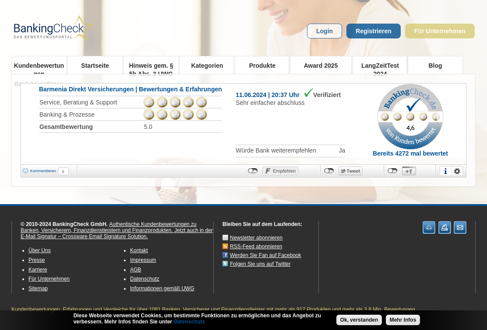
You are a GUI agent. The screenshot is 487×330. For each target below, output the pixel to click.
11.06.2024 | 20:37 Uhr (268, 94)
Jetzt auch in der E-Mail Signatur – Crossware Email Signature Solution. (117, 233)
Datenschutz (144, 279)
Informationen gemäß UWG (162, 288)
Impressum (143, 260)
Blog (435, 65)
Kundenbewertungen (39, 68)
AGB (135, 270)
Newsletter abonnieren (256, 238)
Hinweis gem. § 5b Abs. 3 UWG (151, 68)
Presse (36, 260)
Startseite (95, 65)
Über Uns (39, 250)
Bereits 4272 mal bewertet (410, 153)
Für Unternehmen (440, 31)
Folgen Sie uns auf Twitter (260, 264)
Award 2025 (321, 65)
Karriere (37, 270)
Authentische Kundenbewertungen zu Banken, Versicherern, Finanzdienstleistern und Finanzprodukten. (109, 227)
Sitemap (38, 288)
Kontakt (139, 250)
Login (324, 31)
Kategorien (204, 65)
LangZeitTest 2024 (377, 67)
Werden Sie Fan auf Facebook (265, 255)
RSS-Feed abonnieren (256, 246)
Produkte (259, 65)
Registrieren (374, 31)
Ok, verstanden (359, 321)
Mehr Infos (403, 321)
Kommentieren (43, 171)
